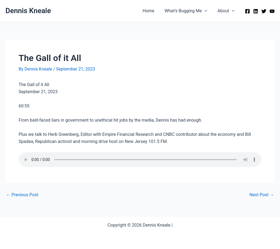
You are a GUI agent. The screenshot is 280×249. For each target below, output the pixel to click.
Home (152, 10)
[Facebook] (247, 11)
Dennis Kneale (28, 11)
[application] (206, 11)
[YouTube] (272, 11)
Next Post (261, 195)
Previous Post (22, 195)
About (226, 11)
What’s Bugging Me (188, 11)
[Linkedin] (255, 11)
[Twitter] (263, 11)
